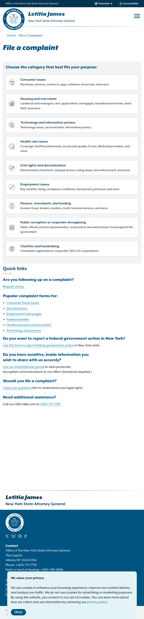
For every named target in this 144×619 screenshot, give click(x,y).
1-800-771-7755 (50, 404)
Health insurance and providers (29, 325)
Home (11, 35)
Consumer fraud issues (23, 303)
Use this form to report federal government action (38, 345)
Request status (13, 287)
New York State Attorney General (51, 21)
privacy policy (97, 602)
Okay (18, 612)
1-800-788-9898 (52, 570)
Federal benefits (18, 319)
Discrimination (17, 308)
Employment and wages (24, 314)
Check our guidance (17, 388)
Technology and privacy (24, 330)
